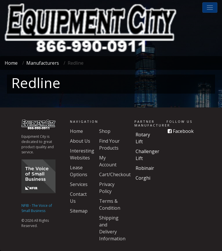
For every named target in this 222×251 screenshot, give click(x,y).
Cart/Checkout (115, 174)
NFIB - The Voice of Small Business (36, 208)
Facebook (181, 131)
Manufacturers (42, 63)
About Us (80, 141)
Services (79, 184)
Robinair (145, 168)
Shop (104, 131)
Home (11, 63)
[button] (209, 7)
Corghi (143, 178)
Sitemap (79, 211)
